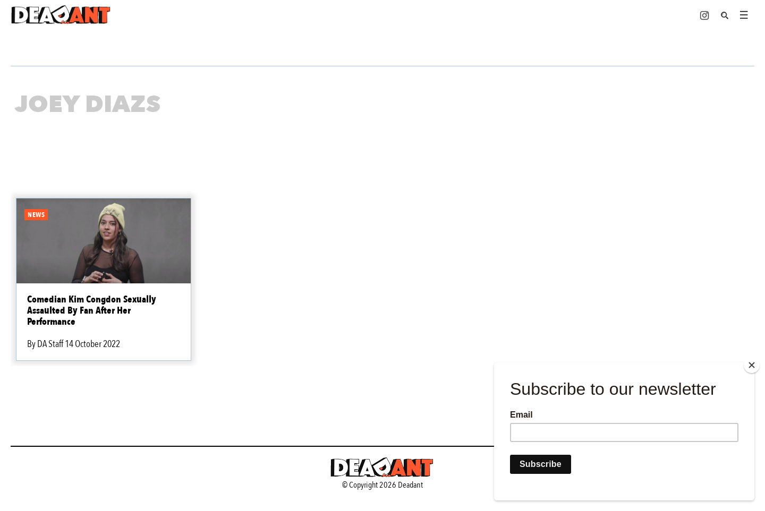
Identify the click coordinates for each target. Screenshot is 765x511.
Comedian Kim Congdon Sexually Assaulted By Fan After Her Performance (91, 310)
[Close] (752, 365)
